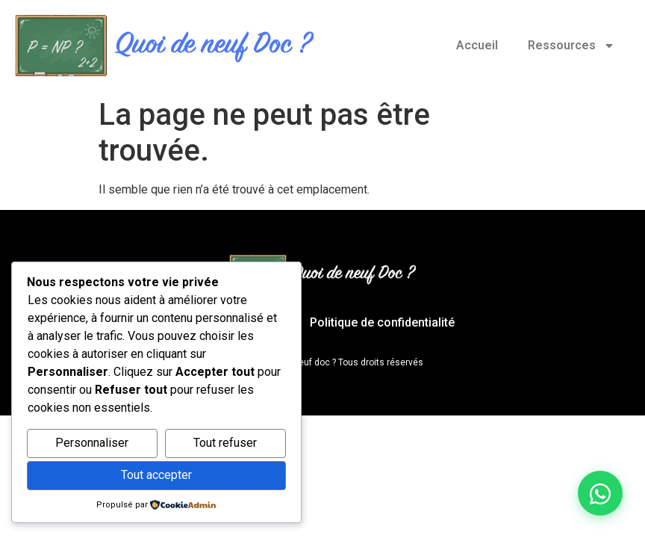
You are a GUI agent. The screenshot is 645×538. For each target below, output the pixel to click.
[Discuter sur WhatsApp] (600, 493)
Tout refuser (225, 443)
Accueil (477, 45)
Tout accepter (156, 475)
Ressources (571, 45)
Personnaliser (91, 443)
